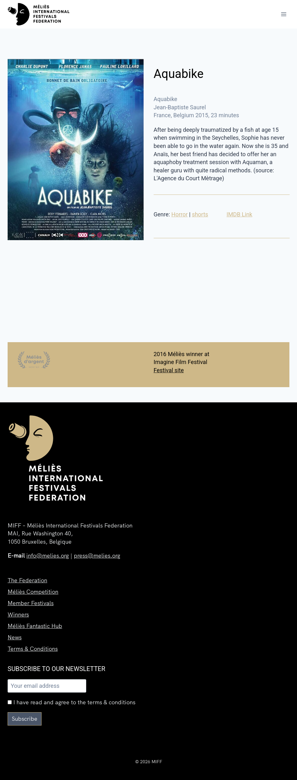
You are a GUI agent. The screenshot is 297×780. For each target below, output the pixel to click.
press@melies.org (97, 555)
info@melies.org (47, 555)
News (15, 637)
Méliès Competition (33, 591)
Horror (179, 214)
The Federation (27, 580)
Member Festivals (31, 603)
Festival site (169, 370)
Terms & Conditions (33, 648)
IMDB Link (239, 214)
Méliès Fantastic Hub (35, 626)
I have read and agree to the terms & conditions (71, 702)
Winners (18, 614)
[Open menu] (283, 14)
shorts (200, 214)
